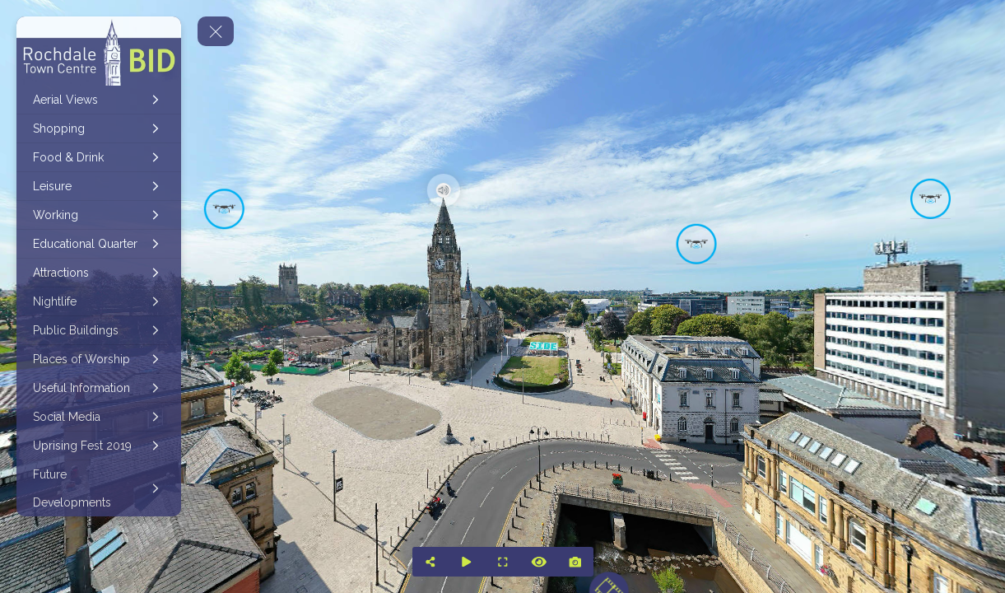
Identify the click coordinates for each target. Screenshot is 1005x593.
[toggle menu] (216, 31)
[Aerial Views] (98, 100)
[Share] (430, 562)
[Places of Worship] (98, 359)
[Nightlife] (98, 301)
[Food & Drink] (98, 157)
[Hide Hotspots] (539, 562)
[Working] (98, 215)
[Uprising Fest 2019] (98, 446)
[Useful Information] (98, 388)
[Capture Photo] (575, 562)
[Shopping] (98, 128)
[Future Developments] (98, 488)
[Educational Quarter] (98, 244)
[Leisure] (98, 186)
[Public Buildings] (98, 330)
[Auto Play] (467, 562)
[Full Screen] (503, 562)
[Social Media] (98, 417)
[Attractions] (98, 273)
